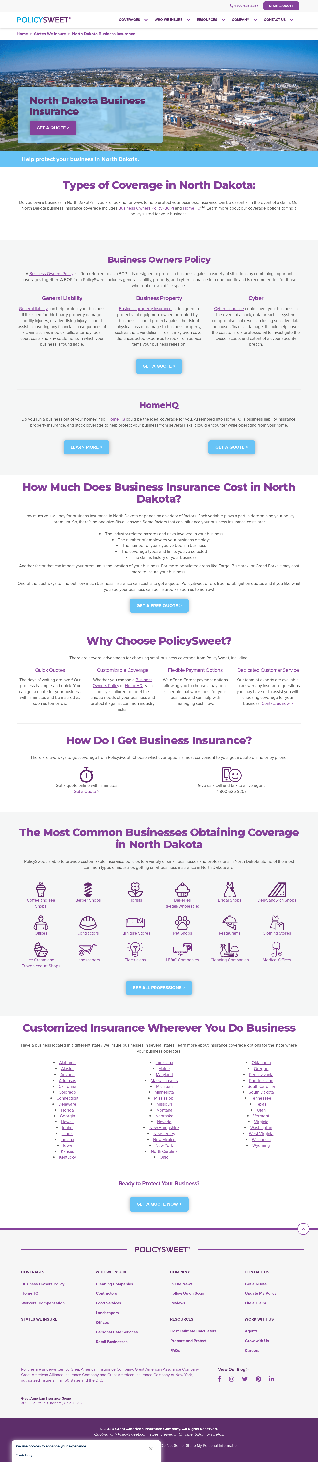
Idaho (67, 1128)
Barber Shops (88, 900)
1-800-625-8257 (244, 5)
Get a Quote (256, 1284)
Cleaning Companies (229, 960)
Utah (261, 1110)
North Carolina (164, 1151)
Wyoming (261, 1145)
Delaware (67, 1104)
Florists (135, 900)
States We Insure (50, 34)
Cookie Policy (24, 1455)
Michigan (164, 1086)
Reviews (177, 1303)
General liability (33, 309)
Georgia (67, 1116)
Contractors (88, 933)
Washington (261, 1128)
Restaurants (229, 933)
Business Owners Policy (51, 274)
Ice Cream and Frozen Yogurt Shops (41, 963)
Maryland (164, 1075)
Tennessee (261, 1098)
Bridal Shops (229, 900)
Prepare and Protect (188, 1341)
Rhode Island (261, 1081)
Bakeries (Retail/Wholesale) (182, 903)
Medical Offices (277, 960)
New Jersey (164, 1134)
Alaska (67, 1069)
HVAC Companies (182, 960)
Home (22, 34)
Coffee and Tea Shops (41, 903)
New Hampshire (164, 1128)
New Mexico (164, 1140)
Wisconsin (261, 1140)
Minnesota (164, 1092)
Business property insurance (145, 309)
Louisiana (164, 1063)
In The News (181, 1284)
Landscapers (88, 960)
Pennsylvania (261, 1075)
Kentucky (67, 1157)
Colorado (67, 1092)
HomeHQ (191, 208)
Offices (41, 933)
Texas (261, 1104)
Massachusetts (164, 1081)
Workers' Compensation (43, 1303)
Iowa (67, 1145)
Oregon (261, 1069)
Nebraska (164, 1116)
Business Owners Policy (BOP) (146, 208)
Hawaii (67, 1122)
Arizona (67, 1075)
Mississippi (164, 1098)
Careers (252, 1350)
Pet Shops (182, 933)
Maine (164, 1069)
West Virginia (261, 1134)
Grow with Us (257, 1341)
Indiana (67, 1140)
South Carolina (261, 1086)
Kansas (67, 1151)
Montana (164, 1110)
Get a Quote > (86, 791)
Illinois (67, 1134)
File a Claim (255, 1303)
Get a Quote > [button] (53, 128)
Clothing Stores (277, 933)
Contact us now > (277, 703)
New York (164, 1145)
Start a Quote (281, 5)
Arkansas (67, 1081)
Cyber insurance (229, 309)
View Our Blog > (233, 1369)
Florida (67, 1110)
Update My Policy (260, 1293)
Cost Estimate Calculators (193, 1331)
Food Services (108, 1303)
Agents (251, 1331)
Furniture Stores (135, 933)
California (67, 1086)
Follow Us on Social (187, 1293)
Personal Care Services (117, 1332)
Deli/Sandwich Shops (276, 900)
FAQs (175, 1350)
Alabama (67, 1063)
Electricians (135, 960)
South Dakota (261, 1092)
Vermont (261, 1116)
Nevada (164, 1122)
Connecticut (67, 1098)
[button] (151, 1448)
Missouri (164, 1104)
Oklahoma (261, 1063)
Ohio (164, 1157)
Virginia (261, 1122)
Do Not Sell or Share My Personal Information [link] (200, 1445)
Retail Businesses (112, 1342)
